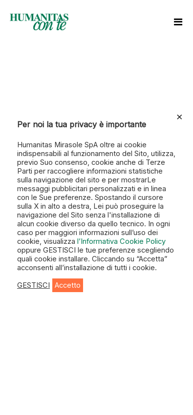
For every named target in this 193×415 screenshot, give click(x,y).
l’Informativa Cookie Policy (121, 241)
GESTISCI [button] (33, 285)
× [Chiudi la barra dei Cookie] (179, 116)
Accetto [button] (68, 285)
